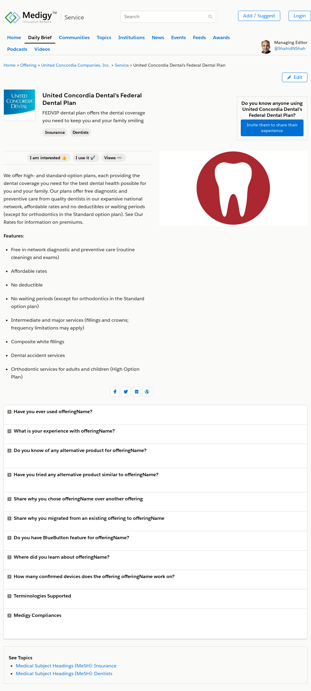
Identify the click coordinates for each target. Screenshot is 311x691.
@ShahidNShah (290, 48)
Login (300, 16)
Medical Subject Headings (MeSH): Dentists (64, 673)
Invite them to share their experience (272, 127)
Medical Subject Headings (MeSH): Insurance (66, 666)
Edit (294, 77)
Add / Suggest (259, 16)
